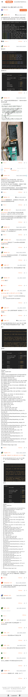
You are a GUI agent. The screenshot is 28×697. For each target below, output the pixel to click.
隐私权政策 (19, 691)
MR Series (5, 9)
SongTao (7, 452)
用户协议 (13, 691)
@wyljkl (3, 280)
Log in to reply (23, 10)
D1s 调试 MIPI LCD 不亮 (14, 293)
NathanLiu (7, 595)
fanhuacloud (8, 582)
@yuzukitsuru (4, 178)
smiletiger (7, 209)
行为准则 (8, 691)
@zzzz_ (3, 622)
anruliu (7, 175)
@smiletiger (4, 229)
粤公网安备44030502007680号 (18, 688)
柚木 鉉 (7, 14)
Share (20, 41)
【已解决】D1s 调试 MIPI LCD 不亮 (14, 455)
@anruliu (3, 199)
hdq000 (7, 670)
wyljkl (6, 265)
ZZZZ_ (6, 608)
